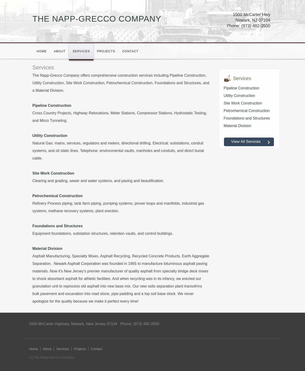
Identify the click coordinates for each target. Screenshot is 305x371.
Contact (130, 51)
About (60, 51)
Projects (106, 51)
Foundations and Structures (247, 118)
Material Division (237, 126)
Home (42, 51)
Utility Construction (239, 96)
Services (81, 51)
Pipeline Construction (241, 88)
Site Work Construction (243, 103)
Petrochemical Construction (247, 111)
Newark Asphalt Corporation (77, 264)
